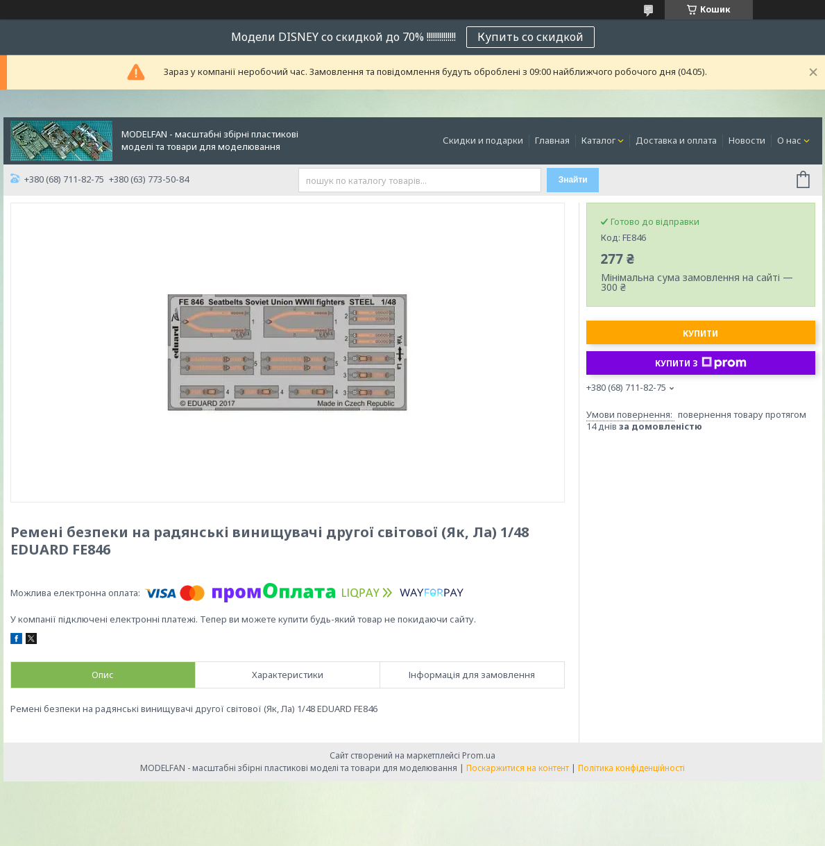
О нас (789, 140)
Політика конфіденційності (631, 768)
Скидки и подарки (483, 140)
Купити (700, 333)
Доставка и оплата (676, 140)
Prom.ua (478, 755)
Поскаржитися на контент (517, 768)
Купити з (701, 363)
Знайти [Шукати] (573, 180)
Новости (747, 140)
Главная (552, 140)
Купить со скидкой (530, 36)
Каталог (598, 140)
